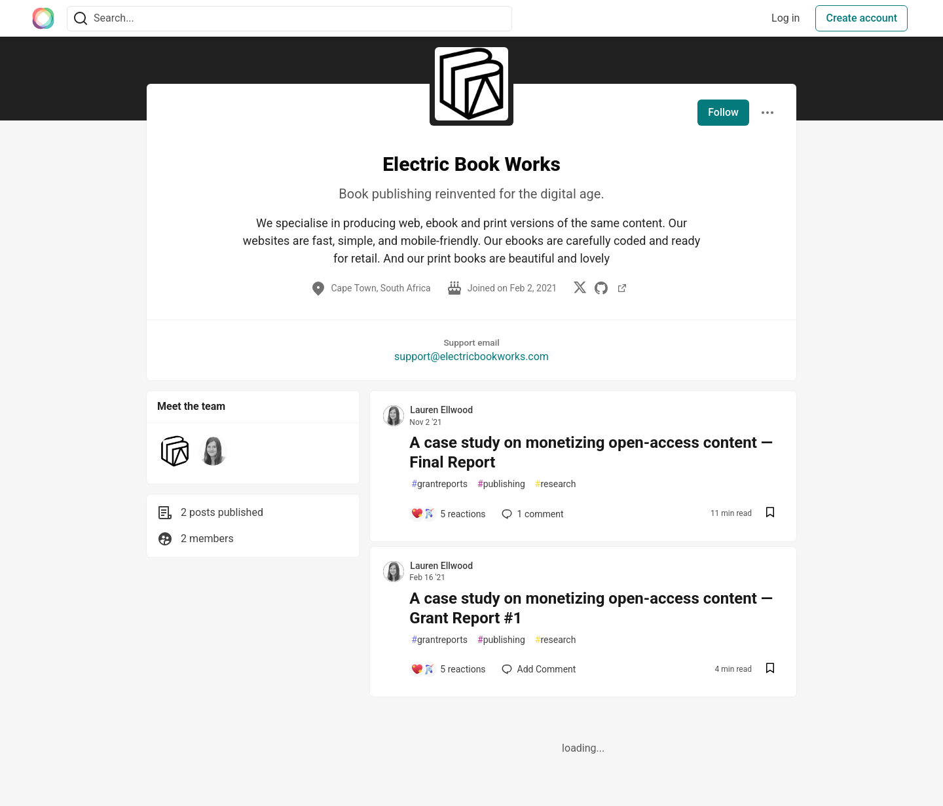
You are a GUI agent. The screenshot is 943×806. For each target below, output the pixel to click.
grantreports (439, 484)
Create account (861, 18)
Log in (785, 18)
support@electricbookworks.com (471, 356)
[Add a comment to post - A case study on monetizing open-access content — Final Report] (448, 514)
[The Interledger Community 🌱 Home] (43, 18)
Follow (723, 112)
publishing (501, 484)
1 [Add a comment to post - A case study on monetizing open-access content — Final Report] (531, 514)
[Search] (80, 19)
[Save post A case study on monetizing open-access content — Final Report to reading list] (770, 513)
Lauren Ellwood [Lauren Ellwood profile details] (441, 410)
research (555, 484)
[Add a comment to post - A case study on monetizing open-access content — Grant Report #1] (448, 669)
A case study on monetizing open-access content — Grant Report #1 (591, 608)
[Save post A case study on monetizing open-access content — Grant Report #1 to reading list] (770, 669)
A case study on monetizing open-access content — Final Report (591, 452)
